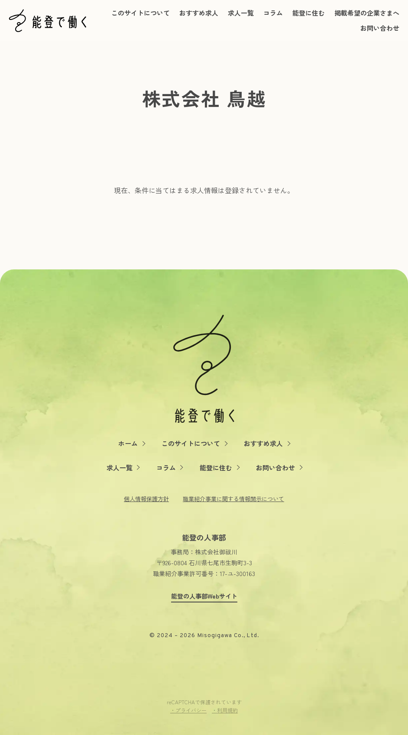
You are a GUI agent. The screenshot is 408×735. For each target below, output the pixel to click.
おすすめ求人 (198, 12)
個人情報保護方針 (146, 499)
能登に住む (308, 12)
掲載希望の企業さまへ (366, 12)
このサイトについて (140, 12)
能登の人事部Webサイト (204, 596)
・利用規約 (225, 710)
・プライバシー (188, 710)
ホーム (128, 443)
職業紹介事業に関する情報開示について (233, 499)
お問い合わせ (379, 27)
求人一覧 (241, 12)
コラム (273, 12)
